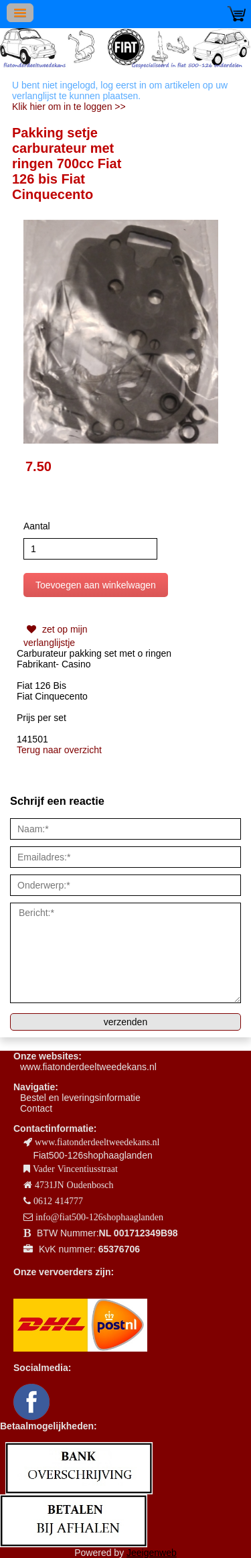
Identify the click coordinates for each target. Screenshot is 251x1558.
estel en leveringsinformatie (83, 1097)
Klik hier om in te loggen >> (69, 106)
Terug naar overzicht (59, 749)
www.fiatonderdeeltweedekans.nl (88, 1066)
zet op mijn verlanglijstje (55, 634)
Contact (36, 1108)
